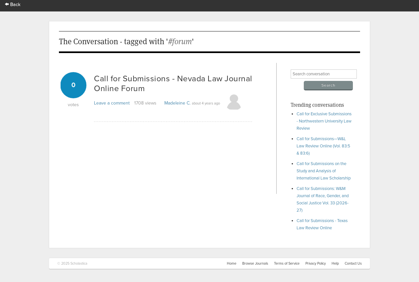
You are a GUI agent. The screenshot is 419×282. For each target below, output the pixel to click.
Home (231, 263)
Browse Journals (255, 263)
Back (13, 4)
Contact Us (353, 263)
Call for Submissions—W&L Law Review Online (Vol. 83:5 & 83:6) (323, 146)
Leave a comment (112, 103)
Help (335, 263)
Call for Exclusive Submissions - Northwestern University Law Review (324, 121)
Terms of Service (287, 263)
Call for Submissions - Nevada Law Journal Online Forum (173, 83)
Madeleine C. (177, 103)
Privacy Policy (315, 263)
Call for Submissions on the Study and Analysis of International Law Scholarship (324, 171)
